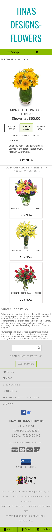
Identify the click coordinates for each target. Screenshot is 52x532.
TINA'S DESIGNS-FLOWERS (26, 24)
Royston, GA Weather (13, 506)
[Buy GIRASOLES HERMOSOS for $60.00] (26, 160)
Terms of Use (26, 521)
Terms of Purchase (34, 516)
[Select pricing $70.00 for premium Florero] (40, 128)
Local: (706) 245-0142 (26, 435)
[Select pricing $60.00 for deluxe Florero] (26, 128)
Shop (13, 52)
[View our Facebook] (23, 413)
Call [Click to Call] (8, 529)
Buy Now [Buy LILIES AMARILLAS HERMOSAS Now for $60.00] (26, 257)
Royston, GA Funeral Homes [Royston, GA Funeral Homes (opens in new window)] (18, 491)
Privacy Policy (13, 516)
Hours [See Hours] (43, 529)
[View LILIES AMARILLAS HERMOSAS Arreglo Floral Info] (26, 235)
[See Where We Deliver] (26, 363)
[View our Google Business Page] (28, 413)
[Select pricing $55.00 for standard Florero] (12, 128)
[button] (26, 462)
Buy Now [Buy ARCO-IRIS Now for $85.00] (26, 215)
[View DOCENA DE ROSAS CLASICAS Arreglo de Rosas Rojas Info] (26, 277)
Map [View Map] (26, 529)
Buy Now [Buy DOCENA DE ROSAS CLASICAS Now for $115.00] (26, 299)
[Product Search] (27, 348)
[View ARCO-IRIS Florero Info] (26, 192)
